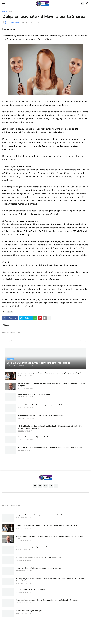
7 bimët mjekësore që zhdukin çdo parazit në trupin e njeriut (41, 415)
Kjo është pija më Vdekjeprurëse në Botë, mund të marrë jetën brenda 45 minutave (50, 447)
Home (4, 12)
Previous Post (9, 341)
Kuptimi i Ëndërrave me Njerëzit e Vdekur (34, 437)
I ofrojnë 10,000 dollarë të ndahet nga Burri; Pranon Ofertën (41, 405)
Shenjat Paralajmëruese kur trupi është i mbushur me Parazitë (39, 515)
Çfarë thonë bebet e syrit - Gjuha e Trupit (34, 394)
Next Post (83, 341)
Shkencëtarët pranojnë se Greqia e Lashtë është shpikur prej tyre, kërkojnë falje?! (49, 373)
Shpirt (11, 12)
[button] (3, 4)
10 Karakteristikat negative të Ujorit (29, 611)
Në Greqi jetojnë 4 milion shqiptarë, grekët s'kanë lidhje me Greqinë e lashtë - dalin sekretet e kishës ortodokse (50, 427)
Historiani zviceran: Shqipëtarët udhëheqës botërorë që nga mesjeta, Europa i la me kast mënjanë (52, 384)
